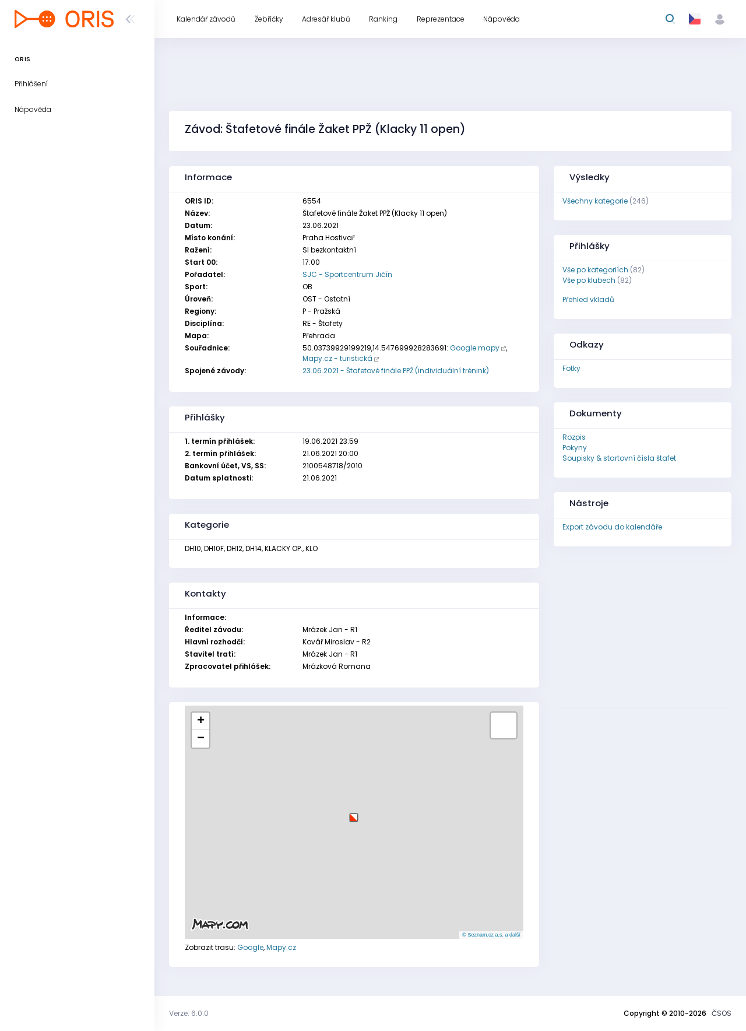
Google (250, 947)
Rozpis (574, 437)
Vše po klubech (588, 280)
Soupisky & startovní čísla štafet (619, 458)
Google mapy (474, 348)
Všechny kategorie (595, 201)
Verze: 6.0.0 (189, 1013)
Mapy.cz (281, 947)
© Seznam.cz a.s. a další (491, 935)
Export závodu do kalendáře (612, 527)
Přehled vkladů (588, 299)
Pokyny (574, 448)
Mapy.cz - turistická (337, 358)
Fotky (571, 368)
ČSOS (721, 1013)
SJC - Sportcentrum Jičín (347, 274)
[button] (353, 813)
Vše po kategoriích (595, 270)
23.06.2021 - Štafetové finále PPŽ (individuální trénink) (395, 371)
